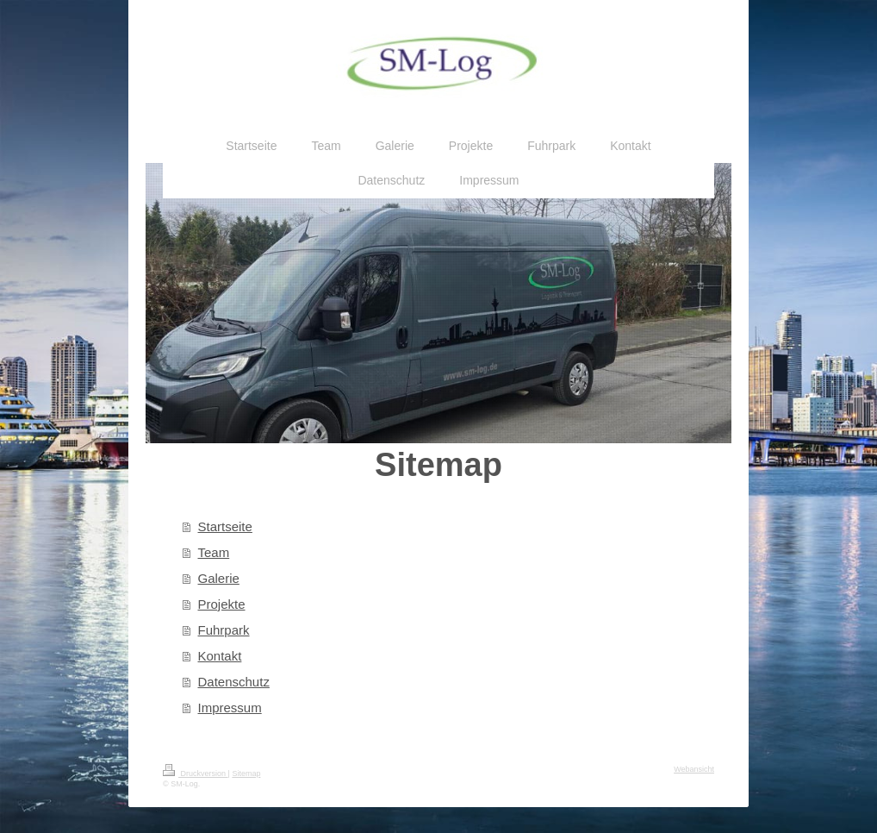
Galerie (218, 578)
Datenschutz (234, 681)
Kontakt (220, 655)
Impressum (230, 707)
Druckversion (195, 773)
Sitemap (246, 773)
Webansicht (694, 769)
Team (214, 552)
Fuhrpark (224, 630)
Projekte (222, 604)
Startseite (225, 526)
